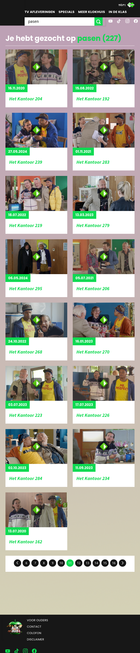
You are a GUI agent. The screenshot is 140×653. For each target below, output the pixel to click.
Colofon (34, 633)
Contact (34, 627)
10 (61, 563)
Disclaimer (35, 639)
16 (113, 563)
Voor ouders (37, 620)
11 (70, 563)
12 (78, 563)
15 (105, 563)
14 (96, 563)
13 (87, 563)
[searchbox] (61, 21)
